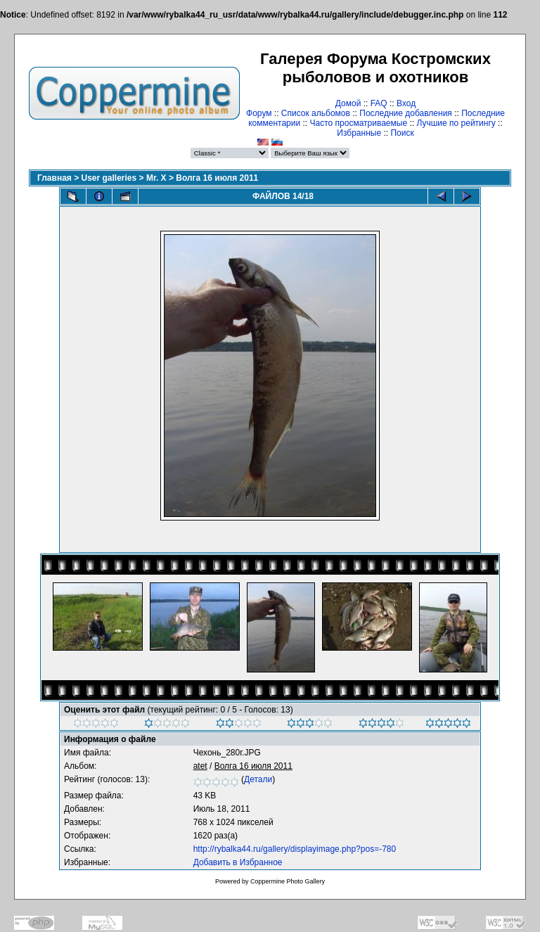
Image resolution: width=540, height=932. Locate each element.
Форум (258, 113)
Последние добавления (405, 113)
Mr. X (156, 178)
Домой (348, 103)
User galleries (109, 178)
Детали (258, 779)
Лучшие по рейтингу (455, 123)
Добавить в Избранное (238, 862)
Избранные (359, 133)
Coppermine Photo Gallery (287, 881)
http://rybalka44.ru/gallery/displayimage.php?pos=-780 (295, 849)
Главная (54, 178)
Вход (406, 103)
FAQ (379, 103)
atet (200, 766)
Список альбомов (315, 113)
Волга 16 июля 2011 (217, 178)
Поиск (401, 133)
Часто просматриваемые (359, 123)
